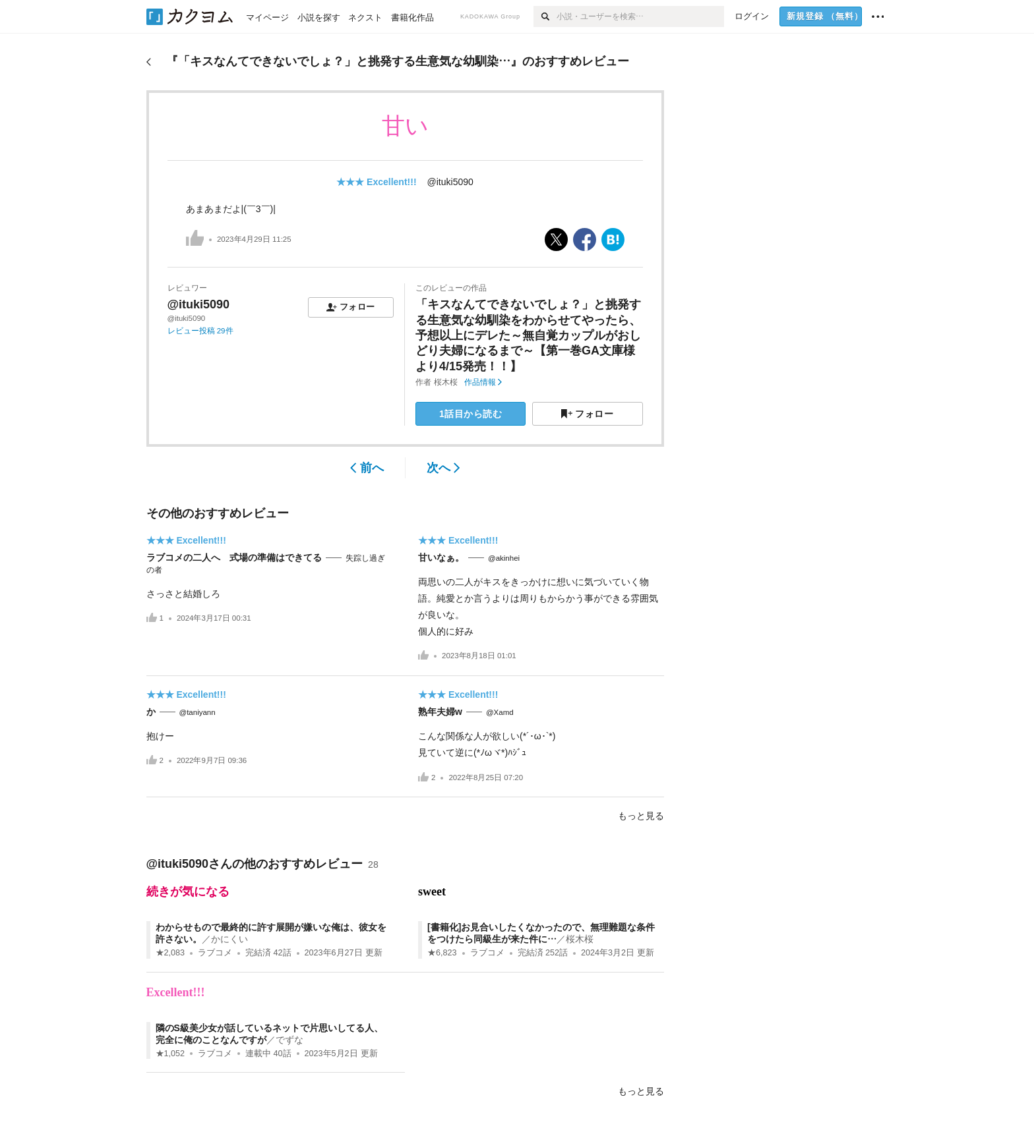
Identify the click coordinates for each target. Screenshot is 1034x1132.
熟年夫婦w (440, 711)
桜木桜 (446, 382)
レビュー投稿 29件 (200, 331)
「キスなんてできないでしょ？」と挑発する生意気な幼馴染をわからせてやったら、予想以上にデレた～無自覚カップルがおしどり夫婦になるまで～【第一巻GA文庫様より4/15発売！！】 (528, 335)
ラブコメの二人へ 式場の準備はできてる (234, 557)
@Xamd (500, 712)
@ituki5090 (450, 182)
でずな (289, 1039)
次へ (443, 467)
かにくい (229, 939)
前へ (367, 467)
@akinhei (504, 558)
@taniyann (197, 712)
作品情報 (483, 382)
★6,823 (442, 952)
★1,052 (170, 1053)
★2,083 (170, 952)
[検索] (545, 16)
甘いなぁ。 (441, 557)
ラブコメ (215, 952)
